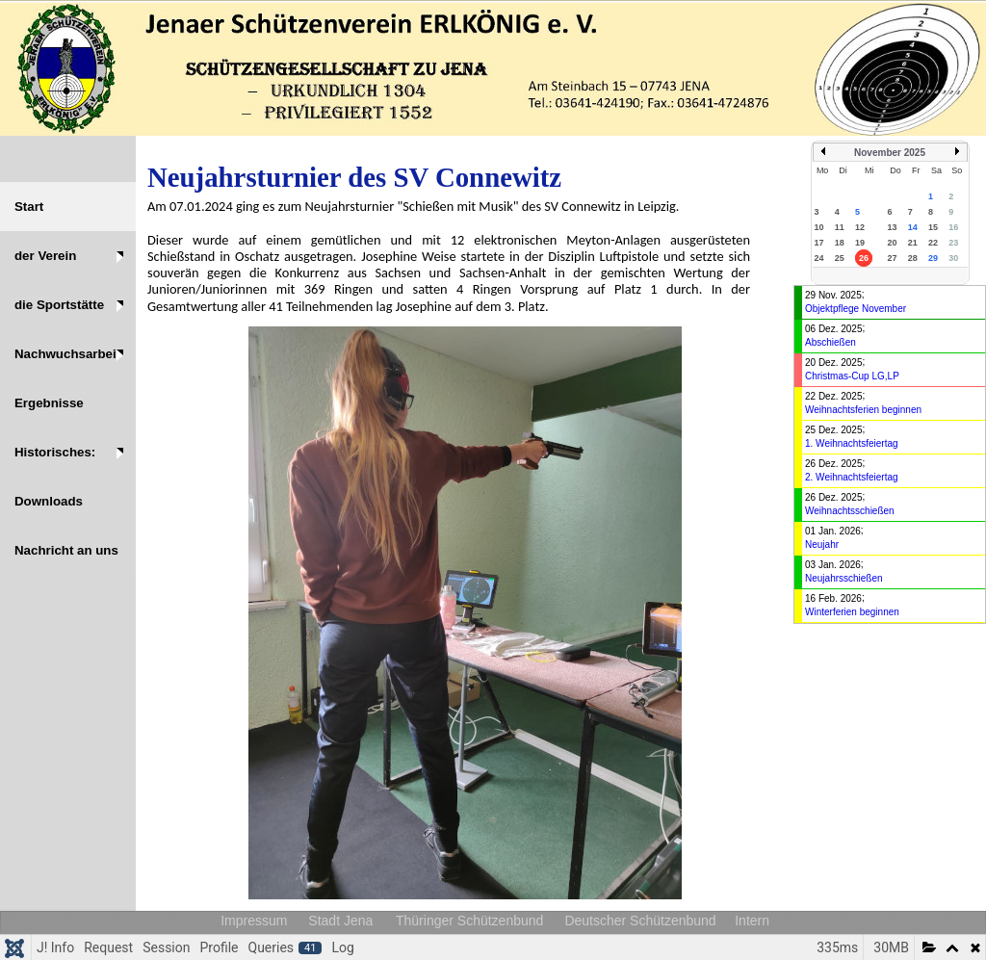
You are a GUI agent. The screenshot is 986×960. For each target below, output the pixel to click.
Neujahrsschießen (844, 578)
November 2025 (889, 152)
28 (913, 258)
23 (953, 242)
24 (819, 258)
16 (953, 227)
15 (933, 227)
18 (839, 242)
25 (839, 258)
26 (864, 258)
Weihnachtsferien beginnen (863, 409)
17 (819, 242)
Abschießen (830, 342)
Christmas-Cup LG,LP (852, 376)
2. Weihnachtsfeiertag (851, 477)
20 (891, 242)
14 (913, 227)
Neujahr (822, 544)
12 (860, 227)
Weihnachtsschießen (850, 511)
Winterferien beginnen (852, 612)
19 (860, 242)
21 (913, 242)
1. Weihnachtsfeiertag (851, 443)
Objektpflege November (855, 308)
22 (933, 242)
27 (891, 258)
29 (933, 258)
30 (953, 258)
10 (819, 227)
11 (839, 227)
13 (891, 227)
